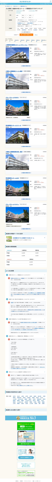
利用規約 (21, 481)
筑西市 (14, 400)
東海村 (43, 402)
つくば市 (14, 399)
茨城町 (31, 402)
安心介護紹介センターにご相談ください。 (25, 385)
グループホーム (32, 21)
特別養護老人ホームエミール (13, 125)
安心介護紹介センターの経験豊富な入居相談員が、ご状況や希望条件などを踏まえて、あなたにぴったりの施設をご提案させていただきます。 (28, 294)
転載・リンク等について (36, 481)
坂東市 (18, 400)
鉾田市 (14, 402)
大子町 (14, 403)
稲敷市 (22, 400)
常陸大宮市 (39, 399)
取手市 (37, 397)
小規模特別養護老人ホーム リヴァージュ (16, 45)
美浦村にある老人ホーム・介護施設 (17, 278)
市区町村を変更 (31, 10)
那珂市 (44, 399)
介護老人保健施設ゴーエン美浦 (14, 71)
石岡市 (31, 396)
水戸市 (14, 396)
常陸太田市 (19, 397)
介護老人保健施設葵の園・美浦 (14, 152)
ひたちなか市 (20, 399)
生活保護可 (35, 29)
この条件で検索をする (26, 34)
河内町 (26, 403)
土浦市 (22, 396)
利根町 (43, 403)
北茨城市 (28, 397)
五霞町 (36, 403)
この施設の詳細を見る (26, 66)
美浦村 (12, 302)
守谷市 (34, 399)
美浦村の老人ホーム (24, 6)
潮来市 (30, 399)
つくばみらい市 (20, 402)
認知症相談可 (24, 29)
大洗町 (35, 402)
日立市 (18, 396)
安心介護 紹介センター (8, 6)
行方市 (42, 400)
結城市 (35, 396)
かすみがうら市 (28, 400)
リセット (36, 34)
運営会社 (17, 481)
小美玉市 (26, 402)
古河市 (26, 396)
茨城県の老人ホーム (16, 6)
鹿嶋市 (26, 399)
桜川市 (34, 400)
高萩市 (24, 397)
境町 (39, 403)
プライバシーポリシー (27, 481)
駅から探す (18, 12)
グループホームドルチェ (12, 204)
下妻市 (44, 396)
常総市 (14, 397)
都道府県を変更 (19, 10)
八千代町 (31, 403)
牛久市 (41, 397)
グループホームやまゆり (12, 97)
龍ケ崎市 (39, 396)
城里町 (39, 402)
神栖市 (38, 400)
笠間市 (33, 397)
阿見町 (22, 403)
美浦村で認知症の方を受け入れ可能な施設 (29, 322)
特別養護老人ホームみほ (12, 178)
